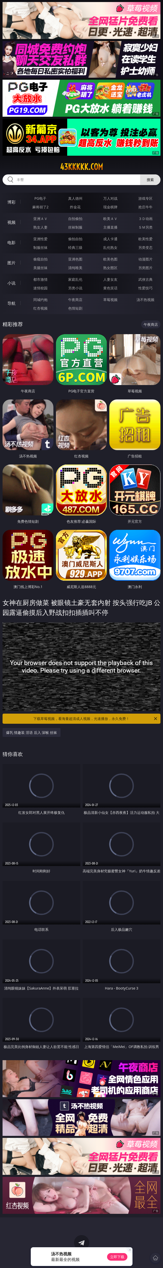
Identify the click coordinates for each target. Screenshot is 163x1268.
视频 (11, 222)
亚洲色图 (75, 259)
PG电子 (40, 198)
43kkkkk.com (81, 167)
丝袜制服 (75, 227)
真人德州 (75, 198)
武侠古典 (145, 279)
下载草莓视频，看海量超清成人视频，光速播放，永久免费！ (95, 719)
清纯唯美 (75, 267)
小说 (11, 283)
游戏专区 (145, 198)
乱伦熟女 (110, 247)
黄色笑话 (110, 288)
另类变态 (145, 247)
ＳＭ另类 (145, 227)
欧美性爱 (145, 238)
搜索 (150, 179)
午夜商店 (75, 299)
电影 (11, 242)
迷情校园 (40, 288)
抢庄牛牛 (145, 207)
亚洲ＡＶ (40, 218)
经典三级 (75, 247)
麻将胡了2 (40, 207)
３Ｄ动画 (145, 218)
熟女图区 (110, 267)
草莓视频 (110, 299)
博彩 (11, 202)
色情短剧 (75, 308)
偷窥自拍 (40, 259)
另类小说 (75, 288)
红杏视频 (40, 308)
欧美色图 (110, 259)
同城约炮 (40, 299)
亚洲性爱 (40, 238)
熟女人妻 (40, 227)
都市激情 (40, 279)
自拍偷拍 (75, 218)
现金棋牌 (110, 207)
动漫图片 (145, 259)
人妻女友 (110, 279)
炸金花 (75, 207)
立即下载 (117, 1256)
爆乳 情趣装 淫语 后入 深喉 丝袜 (31, 732)
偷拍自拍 (75, 238)
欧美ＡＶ (110, 218)
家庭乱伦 (75, 279)
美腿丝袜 (40, 267)
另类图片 (145, 267)
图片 (11, 263)
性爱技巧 (145, 288)
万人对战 (110, 198)
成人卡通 (110, 238)
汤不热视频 (145, 299)
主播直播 (110, 227)
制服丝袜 (40, 247)
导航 (11, 303)
